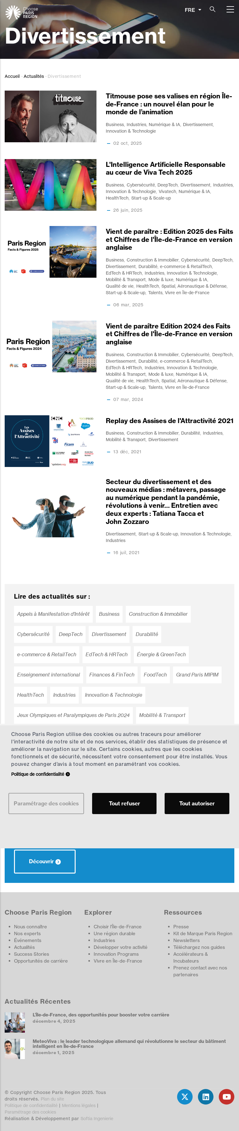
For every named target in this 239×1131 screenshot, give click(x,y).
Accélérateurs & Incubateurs (190, 957)
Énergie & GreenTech (161, 654)
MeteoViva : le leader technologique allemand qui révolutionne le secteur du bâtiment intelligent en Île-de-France (129, 1043)
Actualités (34, 76)
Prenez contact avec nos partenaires (200, 971)
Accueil (12, 76)
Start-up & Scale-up (151, 197)
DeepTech (167, 184)
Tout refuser (124, 803)
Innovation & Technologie (131, 131)
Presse (181, 927)
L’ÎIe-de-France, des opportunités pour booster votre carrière (101, 1015)
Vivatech (167, 191)
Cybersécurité (141, 184)
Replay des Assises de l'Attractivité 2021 (169, 421)
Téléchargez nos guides (199, 947)
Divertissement (198, 124)
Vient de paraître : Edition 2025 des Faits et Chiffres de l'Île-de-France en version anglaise (169, 239)
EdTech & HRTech (124, 273)
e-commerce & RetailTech (186, 266)
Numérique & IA (164, 124)
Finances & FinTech (111, 675)
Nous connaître (30, 927)
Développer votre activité (121, 947)
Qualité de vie (120, 286)
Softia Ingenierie (97, 1118)
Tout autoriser (197, 803)
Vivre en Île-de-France (187, 292)
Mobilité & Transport (126, 279)
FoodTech (155, 675)
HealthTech (117, 197)
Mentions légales (79, 1105)
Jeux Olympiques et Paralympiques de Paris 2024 (73, 715)
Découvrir (41, 861)
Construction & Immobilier (153, 259)
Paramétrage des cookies (30, 1112)
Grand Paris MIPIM (197, 675)
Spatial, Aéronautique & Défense (194, 286)
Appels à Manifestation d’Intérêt (53, 614)
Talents (155, 292)
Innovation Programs (116, 954)
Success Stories (31, 954)
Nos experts (27, 933)
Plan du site (52, 1098)
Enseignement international (48, 675)
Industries (136, 124)
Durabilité (147, 266)
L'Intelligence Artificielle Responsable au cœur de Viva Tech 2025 (166, 168)
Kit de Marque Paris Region (202, 933)
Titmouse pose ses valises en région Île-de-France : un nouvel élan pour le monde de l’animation (169, 104)
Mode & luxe (160, 279)
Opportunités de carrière (41, 961)
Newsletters (186, 940)
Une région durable (114, 933)
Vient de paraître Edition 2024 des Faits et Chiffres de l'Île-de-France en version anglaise (169, 334)
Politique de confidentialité (31, 1105)
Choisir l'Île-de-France (118, 927)
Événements (27, 940)
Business (115, 124)
